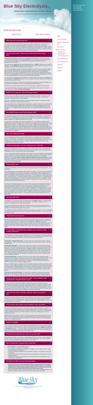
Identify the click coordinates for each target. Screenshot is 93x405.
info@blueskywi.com (78, 10)
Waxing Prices (61, 51)
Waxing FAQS (61, 53)
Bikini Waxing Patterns (63, 55)
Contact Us (60, 67)
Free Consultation (62, 39)
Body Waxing (61, 49)
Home (59, 36)
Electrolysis (60, 46)
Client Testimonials (62, 61)
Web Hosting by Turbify (28, 387)
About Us (59, 64)
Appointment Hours (62, 58)
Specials (59, 70)
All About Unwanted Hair (63, 42)
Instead (34, 287)
